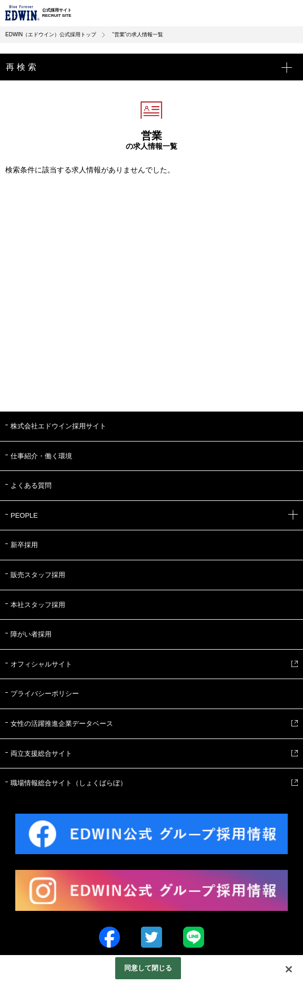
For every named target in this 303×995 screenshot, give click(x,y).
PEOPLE (154, 515)
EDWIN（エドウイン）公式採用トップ (50, 34)
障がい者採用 (31, 634)
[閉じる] (288, 969)
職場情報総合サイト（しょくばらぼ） (69, 783)
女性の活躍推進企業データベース (62, 723)
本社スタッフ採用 (38, 605)
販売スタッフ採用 (38, 575)
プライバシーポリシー (45, 693)
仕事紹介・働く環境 (41, 456)
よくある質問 (31, 485)
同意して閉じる (148, 968)
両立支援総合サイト (41, 753)
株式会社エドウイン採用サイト (58, 426)
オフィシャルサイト (41, 664)
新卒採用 (24, 545)
